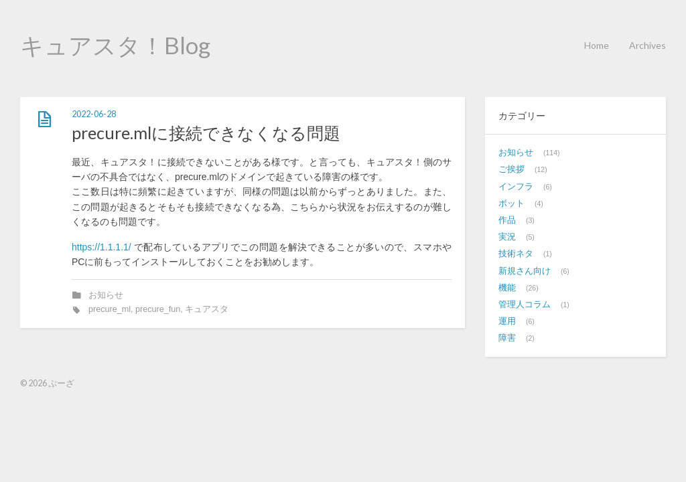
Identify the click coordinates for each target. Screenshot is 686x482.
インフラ (515, 186)
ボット (511, 203)
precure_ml (109, 309)
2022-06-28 (94, 114)
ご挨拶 (511, 169)
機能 (507, 288)
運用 (507, 321)
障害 (507, 338)
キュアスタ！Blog (115, 45)
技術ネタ (515, 253)
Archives (647, 45)
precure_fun (157, 309)
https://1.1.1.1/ (101, 247)
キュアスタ (206, 309)
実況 (507, 237)
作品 (507, 220)
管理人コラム (524, 304)
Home (596, 45)
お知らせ (105, 295)
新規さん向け (524, 271)
